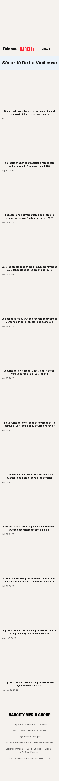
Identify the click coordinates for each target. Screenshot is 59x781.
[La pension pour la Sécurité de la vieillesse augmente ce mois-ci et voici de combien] (29, 457)
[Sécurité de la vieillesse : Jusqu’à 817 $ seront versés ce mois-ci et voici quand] (29, 353)
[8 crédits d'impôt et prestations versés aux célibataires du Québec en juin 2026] (29, 145)
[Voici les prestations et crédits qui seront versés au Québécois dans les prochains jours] (29, 249)
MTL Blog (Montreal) (29, 752)
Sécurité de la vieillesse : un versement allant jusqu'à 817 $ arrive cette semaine (29, 112)
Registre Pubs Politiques (29, 737)
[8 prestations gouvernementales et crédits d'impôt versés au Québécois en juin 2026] (29, 197)
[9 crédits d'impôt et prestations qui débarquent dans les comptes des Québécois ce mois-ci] (29, 560)
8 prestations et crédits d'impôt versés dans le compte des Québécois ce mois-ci (29, 632)
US (28, 749)
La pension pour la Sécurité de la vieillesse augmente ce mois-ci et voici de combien (29, 476)
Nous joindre (19, 731)
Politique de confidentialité (18, 743)
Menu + (46, 49)
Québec (37, 749)
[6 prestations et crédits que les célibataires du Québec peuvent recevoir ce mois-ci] (29, 508)
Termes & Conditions (43, 743)
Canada (19, 749)
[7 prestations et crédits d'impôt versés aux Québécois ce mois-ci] (29, 664)
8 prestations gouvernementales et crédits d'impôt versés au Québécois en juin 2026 (29, 216)
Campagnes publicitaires (24, 725)
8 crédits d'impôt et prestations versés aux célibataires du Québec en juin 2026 (29, 164)
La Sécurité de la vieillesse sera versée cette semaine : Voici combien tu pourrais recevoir (29, 424)
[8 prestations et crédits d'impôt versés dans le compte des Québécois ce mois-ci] (29, 612)
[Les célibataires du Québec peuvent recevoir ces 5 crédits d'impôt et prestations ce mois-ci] (29, 301)
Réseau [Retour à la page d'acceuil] (18, 49)
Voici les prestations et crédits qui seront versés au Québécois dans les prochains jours (29, 268)
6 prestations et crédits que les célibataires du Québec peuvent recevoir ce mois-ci (29, 528)
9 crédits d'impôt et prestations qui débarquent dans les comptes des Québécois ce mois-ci (29, 580)
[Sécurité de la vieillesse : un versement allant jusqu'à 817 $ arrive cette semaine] (29, 93)
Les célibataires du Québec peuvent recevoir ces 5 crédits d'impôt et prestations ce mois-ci (29, 320)
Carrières (43, 725)
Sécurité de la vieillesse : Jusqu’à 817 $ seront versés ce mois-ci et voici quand (29, 372)
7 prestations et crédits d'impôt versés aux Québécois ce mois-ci (29, 684)
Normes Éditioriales (37, 731)
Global (48, 749)
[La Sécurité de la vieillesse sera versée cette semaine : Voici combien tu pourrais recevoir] (29, 405)
